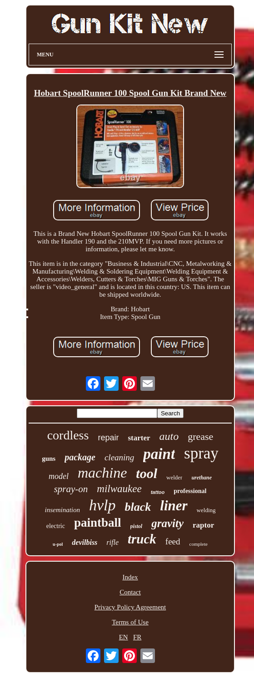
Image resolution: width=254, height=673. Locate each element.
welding (206, 510)
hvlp (102, 505)
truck (142, 539)
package (80, 457)
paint (159, 454)
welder (174, 477)
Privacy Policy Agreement (130, 607)
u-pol (58, 544)
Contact (130, 592)
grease (200, 436)
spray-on (71, 489)
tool (146, 473)
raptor (203, 525)
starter (139, 438)
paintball (97, 522)
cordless (68, 435)
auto (169, 436)
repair (108, 437)
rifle (112, 542)
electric (55, 526)
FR (137, 637)
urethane (201, 477)
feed (172, 541)
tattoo (158, 492)
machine (102, 472)
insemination (62, 509)
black (138, 506)
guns (48, 458)
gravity (167, 523)
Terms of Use (130, 622)
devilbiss (84, 542)
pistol (136, 526)
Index (130, 577)
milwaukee (119, 488)
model (59, 476)
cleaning (119, 457)
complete (198, 544)
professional (190, 491)
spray (201, 453)
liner (173, 505)
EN (123, 637)
